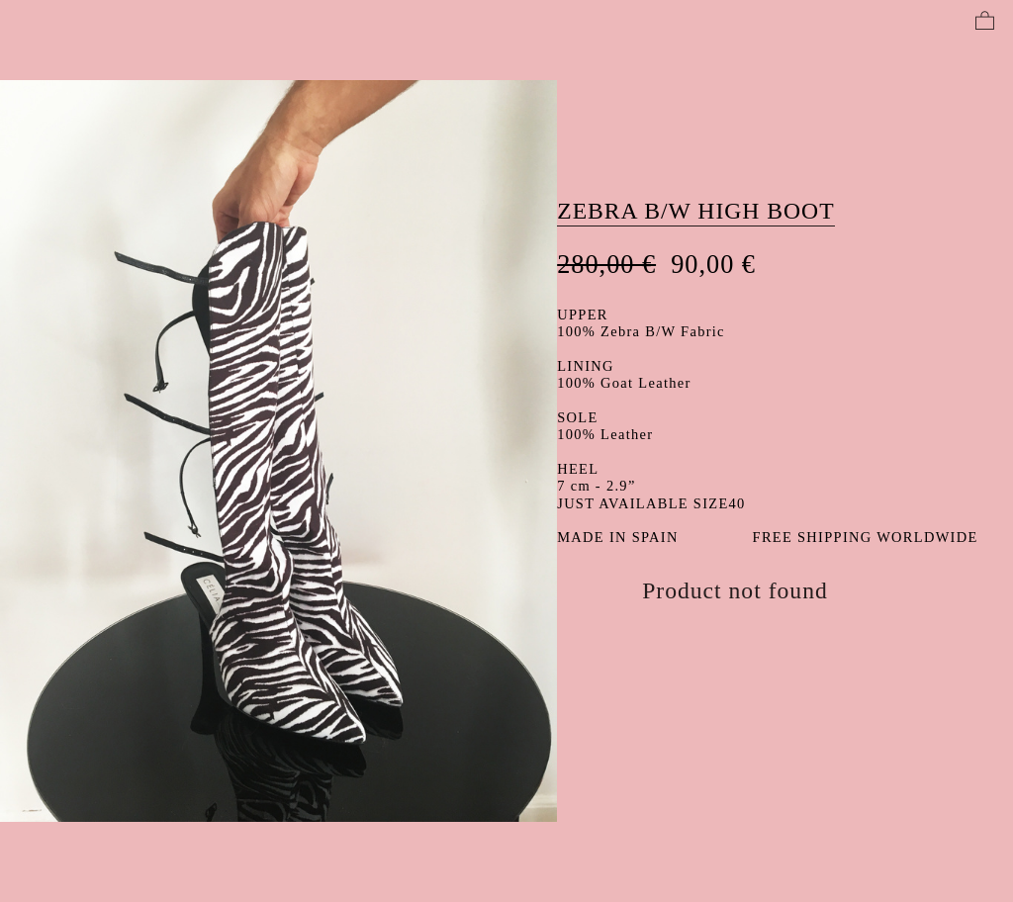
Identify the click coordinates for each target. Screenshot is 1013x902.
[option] (279, 451)
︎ (984, 21)
